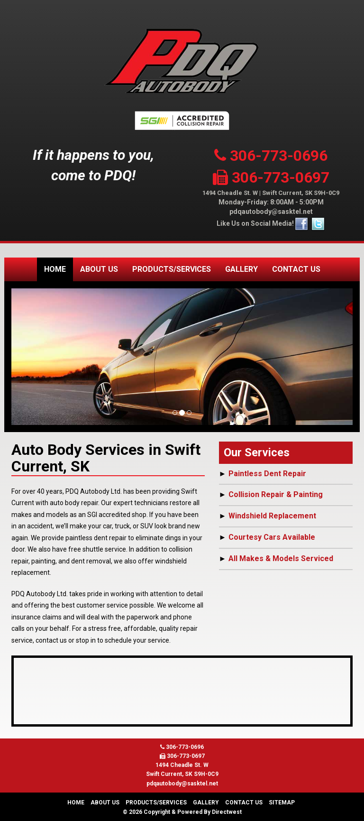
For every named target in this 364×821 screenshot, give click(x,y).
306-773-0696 (271, 156)
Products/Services (171, 269)
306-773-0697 (271, 177)
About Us (99, 269)
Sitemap (282, 802)
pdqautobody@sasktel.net (271, 211)
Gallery (241, 269)
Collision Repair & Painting (275, 494)
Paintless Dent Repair (267, 473)
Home (55, 269)
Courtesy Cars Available (271, 537)
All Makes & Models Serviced (280, 558)
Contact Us (296, 269)
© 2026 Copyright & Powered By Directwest (182, 812)
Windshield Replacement (272, 515)
